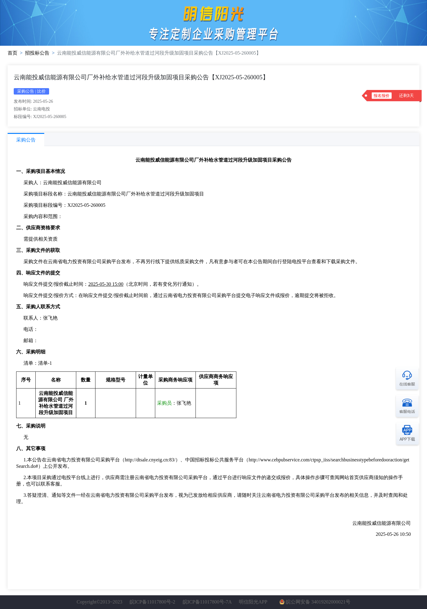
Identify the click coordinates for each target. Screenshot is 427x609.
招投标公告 (37, 53)
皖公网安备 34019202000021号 (318, 601)
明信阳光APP (253, 601)
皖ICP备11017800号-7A (207, 601)
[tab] (26, 139)
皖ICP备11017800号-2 (152, 601)
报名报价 (381, 95)
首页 (12, 53)
